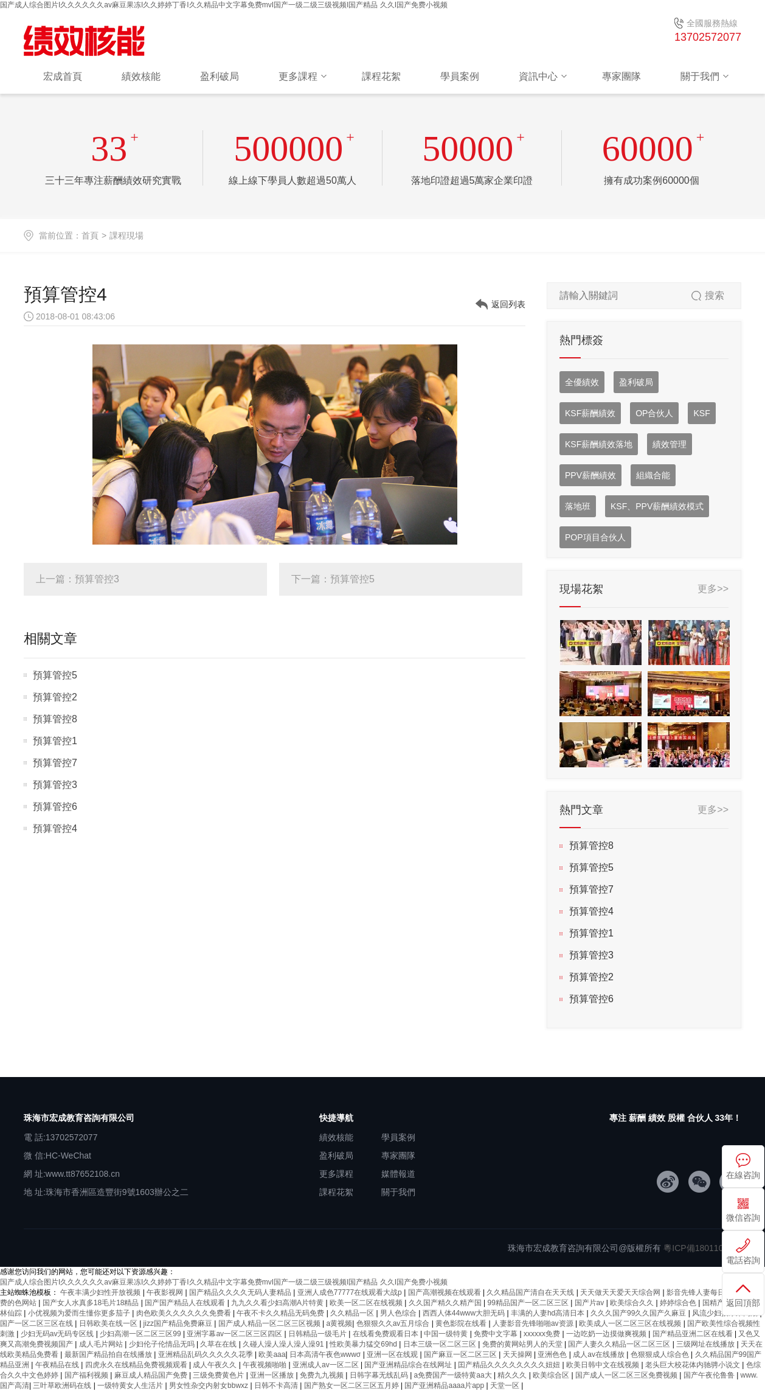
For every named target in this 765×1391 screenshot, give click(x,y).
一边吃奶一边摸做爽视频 (607, 1334)
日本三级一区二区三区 (440, 1344)
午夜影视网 (166, 1292)
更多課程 (298, 76)
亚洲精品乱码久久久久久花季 (206, 1354)
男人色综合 (399, 1313)
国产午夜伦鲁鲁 (710, 1375)
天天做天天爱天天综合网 (621, 1292)
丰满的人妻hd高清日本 (549, 1313)
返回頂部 (743, 1303)
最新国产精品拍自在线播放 (109, 1354)
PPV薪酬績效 (590, 475)
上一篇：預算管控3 (77, 579)
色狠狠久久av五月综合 (394, 1323)
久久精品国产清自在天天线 (531, 1292)
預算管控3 (55, 784)
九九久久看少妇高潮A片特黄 (278, 1303)
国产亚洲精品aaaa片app (445, 1385)
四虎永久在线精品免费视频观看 (137, 1365)
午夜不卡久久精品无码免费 (281, 1313)
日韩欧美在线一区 (109, 1323)
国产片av (590, 1303)
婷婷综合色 (679, 1303)
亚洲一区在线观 (393, 1354)
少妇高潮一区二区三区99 (141, 1334)
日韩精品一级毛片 (318, 1334)
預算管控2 (55, 697)
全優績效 (582, 382)
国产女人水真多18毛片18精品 (92, 1303)
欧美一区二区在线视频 (367, 1303)
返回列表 (508, 304)
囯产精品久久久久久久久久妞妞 (510, 1365)
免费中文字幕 (496, 1334)
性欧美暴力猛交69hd (364, 1344)
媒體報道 (398, 1174)
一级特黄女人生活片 (131, 1385)
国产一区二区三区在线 (37, 1323)
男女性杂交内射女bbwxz (209, 1385)
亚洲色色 (553, 1354)
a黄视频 (340, 1323)
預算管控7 (55, 763)
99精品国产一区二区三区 (528, 1303)
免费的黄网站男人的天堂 (523, 1344)
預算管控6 (55, 806)
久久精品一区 (353, 1313)
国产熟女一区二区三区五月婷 (352, 1385)
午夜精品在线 (58, 1365)
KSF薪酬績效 (590, 413)
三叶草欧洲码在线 (63, 1385)
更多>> (713, 589)
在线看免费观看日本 (386, 1334)
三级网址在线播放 (706, 1344)
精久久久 (512, 1375)
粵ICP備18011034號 (702, 1248)
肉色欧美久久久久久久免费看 (184, 1313)
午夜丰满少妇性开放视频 (101, 1292)
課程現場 (126, 235)
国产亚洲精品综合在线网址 (409, 1365)
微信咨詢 (743, 1217)
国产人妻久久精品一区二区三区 (620, 1344)
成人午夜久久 (215, 1365)
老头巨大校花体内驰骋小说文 (693, 1365)
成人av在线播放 (599, 1354)
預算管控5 (55, 675)
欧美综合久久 (633, 1303)
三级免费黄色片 (219, 1375)
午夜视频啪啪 (265, 1365)
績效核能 (141, 76)
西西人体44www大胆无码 (465, 1313)
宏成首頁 (62, 76)
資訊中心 (538, 76)
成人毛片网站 (102, 1344)
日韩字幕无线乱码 (380, 1375)
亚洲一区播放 (273, 1375)
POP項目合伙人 (595, 537)
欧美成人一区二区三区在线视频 (631, 1323)
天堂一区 (505, 1385)
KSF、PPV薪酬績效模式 (657, 506)
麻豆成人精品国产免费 (151, 1375)
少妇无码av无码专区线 (58, 1334)
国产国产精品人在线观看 (186, 1303)
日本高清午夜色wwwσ (326, 1354)
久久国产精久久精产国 (446, 1303)
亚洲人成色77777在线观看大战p (350, 1292)
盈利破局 (219, 76)
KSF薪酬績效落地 (598, 444)
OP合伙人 (654, 413)
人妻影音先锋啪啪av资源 (534, 1323)
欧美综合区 (552, 1375)
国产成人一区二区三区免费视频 (627, 1375)
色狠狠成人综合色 (661, 1354)
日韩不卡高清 (277, 1385)
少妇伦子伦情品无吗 (162, 1344)
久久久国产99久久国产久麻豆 (639, 1313)
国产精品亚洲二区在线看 (693, 1334)
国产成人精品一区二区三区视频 (270, 1323)
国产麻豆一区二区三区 (461, 1354)
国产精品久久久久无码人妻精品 (241, 1292)
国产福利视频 (87, 1375)
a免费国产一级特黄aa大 (454, 1375)
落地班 (577, 506)
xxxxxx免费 (543, 1334)
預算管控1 (55, 741)
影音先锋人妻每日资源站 (707, 1292)
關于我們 (699, 76)
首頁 (90, 235)
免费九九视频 (322, 1375)
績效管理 (669, 444)
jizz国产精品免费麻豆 (179, 1323)
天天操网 (518, 1354)
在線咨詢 (743, 1175)
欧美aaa (271, 1354)
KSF (701, 413)
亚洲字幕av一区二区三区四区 (235, 1334)
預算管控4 (55, 828)
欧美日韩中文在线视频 (603, 1365)
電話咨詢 (743, 1260)
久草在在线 (219, 1344)
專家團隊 (621, 76)
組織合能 (653, 475)
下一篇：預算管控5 (333, 579)
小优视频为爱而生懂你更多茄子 (80, 1313)
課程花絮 (381, 76)
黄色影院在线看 (461, 1323)
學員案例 (459, 76)
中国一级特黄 (446, 1334)
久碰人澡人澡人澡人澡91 (284, 1344)
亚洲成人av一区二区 (326, 1365)
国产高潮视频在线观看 (445, 1292)
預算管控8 (55, 719)
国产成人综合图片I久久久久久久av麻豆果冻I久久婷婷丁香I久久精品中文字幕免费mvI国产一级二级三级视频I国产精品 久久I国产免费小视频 (224, 5)
